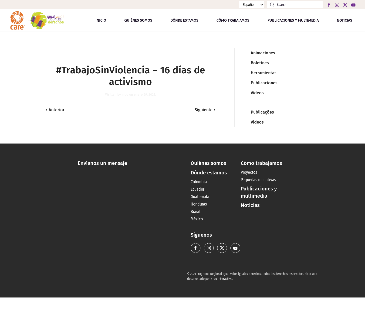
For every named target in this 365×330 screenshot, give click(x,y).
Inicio (100, 20)
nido (125, 95)
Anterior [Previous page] (55, 109)
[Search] (295, 4)
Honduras (199, 204)
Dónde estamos (209, 173)
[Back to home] (37, 20)
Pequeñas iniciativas (258, 179)
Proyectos (249, 172)
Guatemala (200, 196)
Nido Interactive (221, 279)
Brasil (195, 211)
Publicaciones (264, 82)
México (197, 219)
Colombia (199, 181)
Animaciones (263, 53)
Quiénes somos (138, 20)
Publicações (262, 112)
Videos (257, 92)
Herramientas (264, 72)
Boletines (260, 62)
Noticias (344, 20)
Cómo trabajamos (232, 20)
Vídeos (257, 122)
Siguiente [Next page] (205, 109)
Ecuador (197, 189)
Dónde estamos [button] (184, 20)
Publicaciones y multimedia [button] (293, 20)
